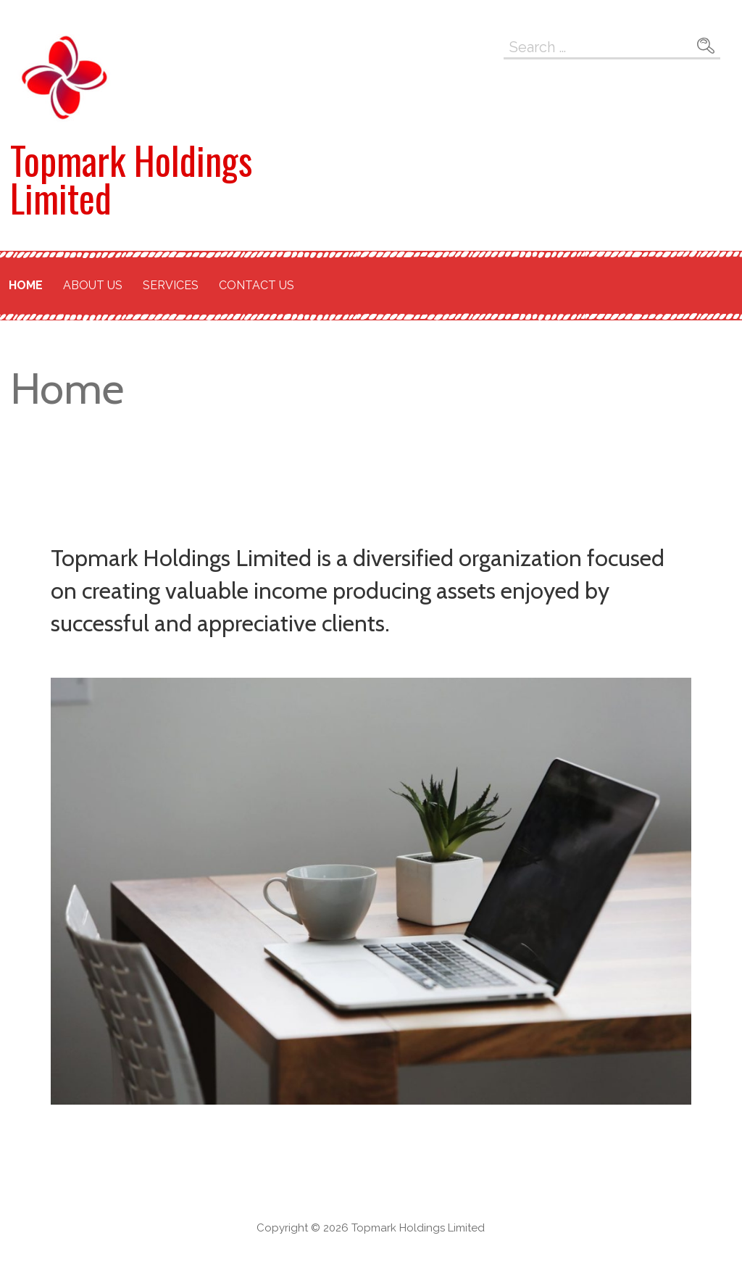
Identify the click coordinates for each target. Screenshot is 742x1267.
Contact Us (256, 285)
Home (26, 285)
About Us (92, 285)
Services (171, 285)
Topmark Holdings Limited (131, 178)
